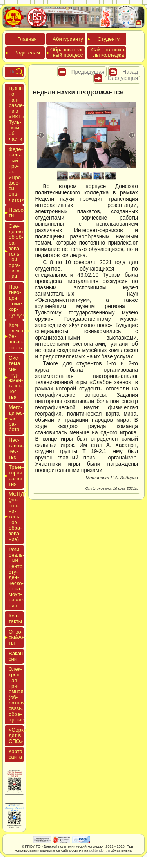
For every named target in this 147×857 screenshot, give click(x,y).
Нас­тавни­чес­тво (16, 448)
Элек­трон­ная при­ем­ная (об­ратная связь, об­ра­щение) (17, 694)
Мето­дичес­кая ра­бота (16, 418)
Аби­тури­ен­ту (68, 39)
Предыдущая (88, 72)
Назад (130, 72)
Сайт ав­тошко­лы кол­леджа (108, 52)
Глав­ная (26, 39)
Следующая (122, 78)
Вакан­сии (17, 656)
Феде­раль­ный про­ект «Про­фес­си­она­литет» (17, 174)
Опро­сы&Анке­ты (16, 637)
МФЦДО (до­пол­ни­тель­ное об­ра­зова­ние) (16, 516)
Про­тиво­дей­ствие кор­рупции (17, 301)
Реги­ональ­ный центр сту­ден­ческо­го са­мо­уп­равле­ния (16, 577)
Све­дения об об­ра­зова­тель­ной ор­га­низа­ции (16, 251)
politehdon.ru (99, 850)
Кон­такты (15, 618)
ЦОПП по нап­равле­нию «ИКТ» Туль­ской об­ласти (16, 113)
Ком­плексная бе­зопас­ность (16, 336)
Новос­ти (16, 212)
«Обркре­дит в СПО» (20, 735)
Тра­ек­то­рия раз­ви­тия (16, 475)
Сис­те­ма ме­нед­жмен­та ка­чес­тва (16, 377)
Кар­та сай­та (15, 754)
